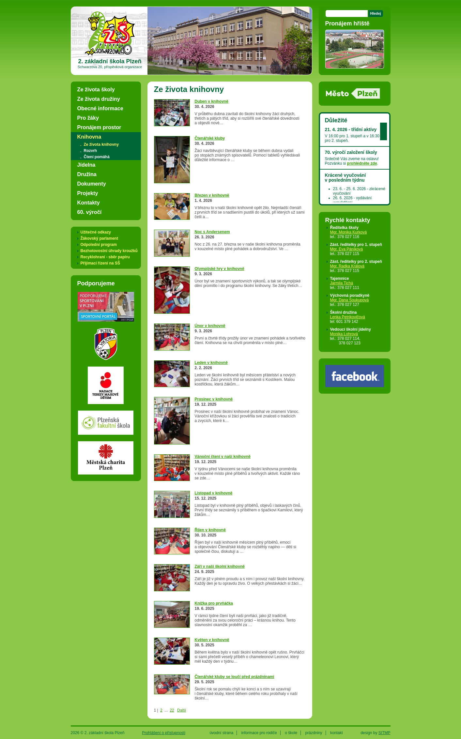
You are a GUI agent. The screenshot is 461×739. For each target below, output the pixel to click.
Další (181, 710)
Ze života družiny (98, 99)
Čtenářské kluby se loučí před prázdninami (234, 676)
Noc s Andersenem (212, 232)
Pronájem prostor (99, 127)
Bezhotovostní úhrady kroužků (109, 251)
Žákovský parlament (99, 238)
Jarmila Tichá (341, 283)
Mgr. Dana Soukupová (349, 300)
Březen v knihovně (212, 195)
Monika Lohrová (344, 334)
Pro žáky (88, 118)
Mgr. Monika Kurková (348, 232)
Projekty (87, 193)
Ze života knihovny (101, 144)
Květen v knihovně (212, 640)
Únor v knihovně (210, 326)
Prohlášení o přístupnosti (163, 733)
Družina (87, 174)
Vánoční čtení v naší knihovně (223, 456)
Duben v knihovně (211, 101)
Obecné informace (100, 108)
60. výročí (89, 212)
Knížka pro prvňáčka (214, 603)
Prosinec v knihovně (214, 399)
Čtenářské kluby (210, 138)
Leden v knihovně (211, 362)
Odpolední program (99, 244)
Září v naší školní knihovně (220, 566)
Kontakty (88, 202)
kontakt (336, 733)
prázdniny (313, 733)
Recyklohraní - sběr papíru (105, 257)
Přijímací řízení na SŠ (100, 263)
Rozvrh (90, 150)
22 (172, 710)
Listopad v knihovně (214, 493)
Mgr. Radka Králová (347, 266)
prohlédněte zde (362, 163)
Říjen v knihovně (210, 530)
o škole (291, 733)
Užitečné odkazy (96, 232)
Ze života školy (96, 89)
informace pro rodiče (259, 733)
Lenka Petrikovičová (347, 317)
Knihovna (89, 137)
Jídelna (86, 165)
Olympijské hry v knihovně (219, 268)
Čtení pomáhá (97, 157)
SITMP (384, 733)
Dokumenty (91, 184)
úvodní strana (221, 733)
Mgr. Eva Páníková (346, 249)
